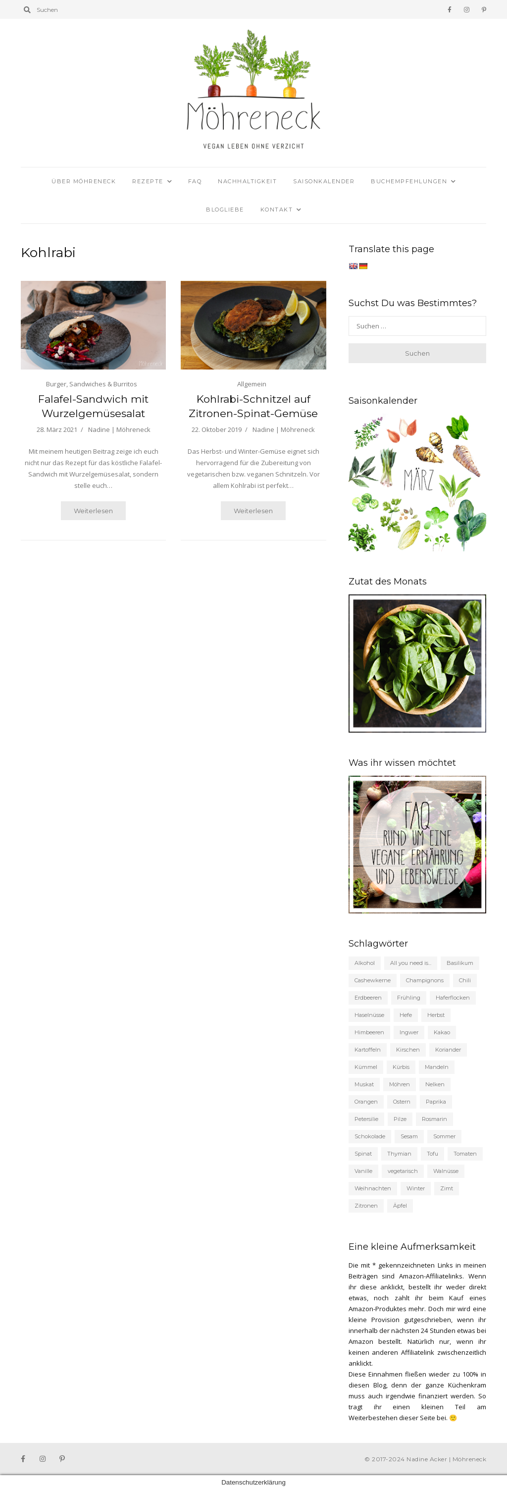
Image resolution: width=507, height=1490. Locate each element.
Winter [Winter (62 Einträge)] (415, 1188)
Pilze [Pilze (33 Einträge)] (400, 1119)
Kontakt (276, 209)
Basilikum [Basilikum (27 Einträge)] (460, 962)
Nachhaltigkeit (247, 181)
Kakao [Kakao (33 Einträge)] (442, 1032)
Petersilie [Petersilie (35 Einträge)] (366, 1119)
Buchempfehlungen (409, 181)
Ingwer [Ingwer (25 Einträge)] (409, 1032)
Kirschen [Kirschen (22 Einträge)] (408, 1049)
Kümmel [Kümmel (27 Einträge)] (366, 1067)
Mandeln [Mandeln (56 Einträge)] (437, 1067)
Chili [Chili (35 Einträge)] (465, 980)
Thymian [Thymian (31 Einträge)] (399, 1153)
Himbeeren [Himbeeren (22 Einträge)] (369, 1032)
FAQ (195, 181)
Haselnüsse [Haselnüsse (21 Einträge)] (369, 1014)
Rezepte (147, 181)
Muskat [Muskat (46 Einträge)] (364, 1084)
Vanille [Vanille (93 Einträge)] (363, 1171)
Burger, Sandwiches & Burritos (91, 383)
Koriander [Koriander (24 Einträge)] (448, 1049)
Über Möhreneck (83, 181)
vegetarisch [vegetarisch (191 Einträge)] (403, 1171)
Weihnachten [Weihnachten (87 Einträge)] (373, 1188)
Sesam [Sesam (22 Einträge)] (409, 1136)
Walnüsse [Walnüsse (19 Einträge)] (445, 1171)
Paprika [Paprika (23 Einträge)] (436, 1101)
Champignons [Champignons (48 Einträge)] (425, 980)
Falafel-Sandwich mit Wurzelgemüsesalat (93, 406)
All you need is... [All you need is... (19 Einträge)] (410, 962)
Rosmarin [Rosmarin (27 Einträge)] (434, 1119)
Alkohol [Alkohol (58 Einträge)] (365, 962)
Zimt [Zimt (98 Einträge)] (446, 1188)
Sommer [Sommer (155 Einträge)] (444, 1136)
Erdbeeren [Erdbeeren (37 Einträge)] (368, 997)
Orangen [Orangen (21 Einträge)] (366, 1101)
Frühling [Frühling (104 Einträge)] (408, 997)
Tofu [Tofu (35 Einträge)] (432, 1153)
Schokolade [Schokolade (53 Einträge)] (370, 1136)
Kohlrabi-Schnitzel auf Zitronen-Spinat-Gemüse (253, 406)
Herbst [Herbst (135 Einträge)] (436, 1014)
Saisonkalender (324, 181)
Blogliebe (225, 209)
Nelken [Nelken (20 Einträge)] (435, 1084)
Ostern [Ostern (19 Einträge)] (401, 1101)
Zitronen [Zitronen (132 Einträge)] (366, 1205)
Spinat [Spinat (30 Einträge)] (363, 1153)
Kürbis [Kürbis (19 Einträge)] (401, 1067)
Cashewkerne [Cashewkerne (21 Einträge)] (373, 980)
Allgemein (251, 383)
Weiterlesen (93, 511)
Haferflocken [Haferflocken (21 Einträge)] (453, 997)
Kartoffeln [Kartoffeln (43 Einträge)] (368, 1049)
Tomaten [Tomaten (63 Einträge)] (465, 1153)
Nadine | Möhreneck (119, 429)
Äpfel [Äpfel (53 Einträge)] (400, 1205)
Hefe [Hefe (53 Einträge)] (406, 1014)
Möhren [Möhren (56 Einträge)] (399, 1084)
